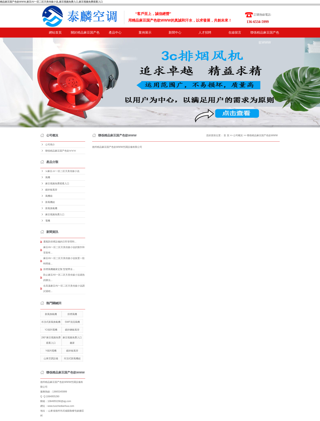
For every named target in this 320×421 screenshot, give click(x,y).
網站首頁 (55, 32)
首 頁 (226, 135)
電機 (47, 220)
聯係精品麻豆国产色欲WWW (264, 34)
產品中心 (115, 32)
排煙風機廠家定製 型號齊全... (59, 269)
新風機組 (50, 202)
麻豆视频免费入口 (54, 214)
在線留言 (234, 32)
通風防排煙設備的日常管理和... (59, 241)
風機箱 (48, 196)
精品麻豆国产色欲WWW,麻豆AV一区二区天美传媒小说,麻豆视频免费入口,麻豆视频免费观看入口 (51, 1)
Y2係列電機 (51, 329)
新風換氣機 (51, 208)
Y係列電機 (50, 350)
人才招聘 (205, 32)
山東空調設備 (51, 358)
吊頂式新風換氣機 (50, 322)
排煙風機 (72, 314)
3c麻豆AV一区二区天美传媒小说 (62, 171)
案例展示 (145, 32)
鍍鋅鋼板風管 (72, 329)
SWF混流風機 (72, 322)
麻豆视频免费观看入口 (57, 183)
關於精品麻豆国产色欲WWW (85, 34)
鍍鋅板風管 (51, 189)
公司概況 (238, 135)
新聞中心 (175, 32)
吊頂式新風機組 (72, 358)
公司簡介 (50, 144)
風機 (47, 177)
